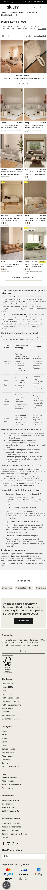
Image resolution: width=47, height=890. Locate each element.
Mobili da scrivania (10, 766)
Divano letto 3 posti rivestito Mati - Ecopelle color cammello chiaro (11, 266)
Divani (22, 13)
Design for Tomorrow (11, 719)
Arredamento (13, 13)
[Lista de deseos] (44, 7)
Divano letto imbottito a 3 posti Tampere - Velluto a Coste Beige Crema (10, 220)
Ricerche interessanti (11, 784)
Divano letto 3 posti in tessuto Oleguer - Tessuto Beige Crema (11, 174)
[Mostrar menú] (3, 7)
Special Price (8, 807)
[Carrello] (39, 7)
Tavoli (4, 735)
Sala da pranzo (8, 749)
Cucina (5, 763)
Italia (6, 856)
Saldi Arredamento (10, 811)
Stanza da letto (8, 752)
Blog (4, 691)
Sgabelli (5, 738)
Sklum (7, 687)
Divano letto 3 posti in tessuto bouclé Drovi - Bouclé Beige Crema (35, 174)
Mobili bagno (7, 756)
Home (3, 13)
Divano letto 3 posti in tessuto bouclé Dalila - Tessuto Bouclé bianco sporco (35, 220)
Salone (5, 745)
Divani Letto (31, 13)
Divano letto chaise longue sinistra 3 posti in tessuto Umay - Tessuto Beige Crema (35, 127)
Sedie (4, 731)
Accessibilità (7, 788)
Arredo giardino (9, 777)
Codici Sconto (8, 804)
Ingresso (6, 759)
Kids (4, 774)
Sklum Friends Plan (10, 800)
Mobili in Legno (8, 781)
